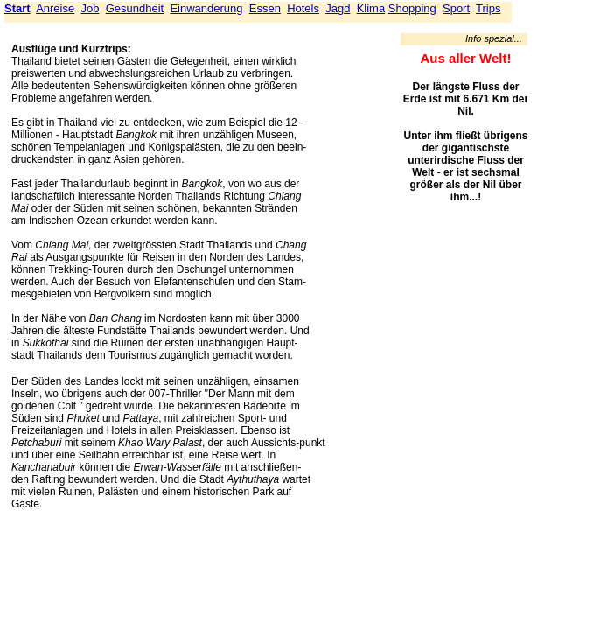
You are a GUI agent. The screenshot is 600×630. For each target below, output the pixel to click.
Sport (456, 8)
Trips (488, 8)
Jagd (337, 8)
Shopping (412, 8)
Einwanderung (206, 8)
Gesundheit (135, 8)
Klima (371, 8)
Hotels (303, 8)
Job (89, 8)
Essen (265, 8)
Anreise (55, 8)
